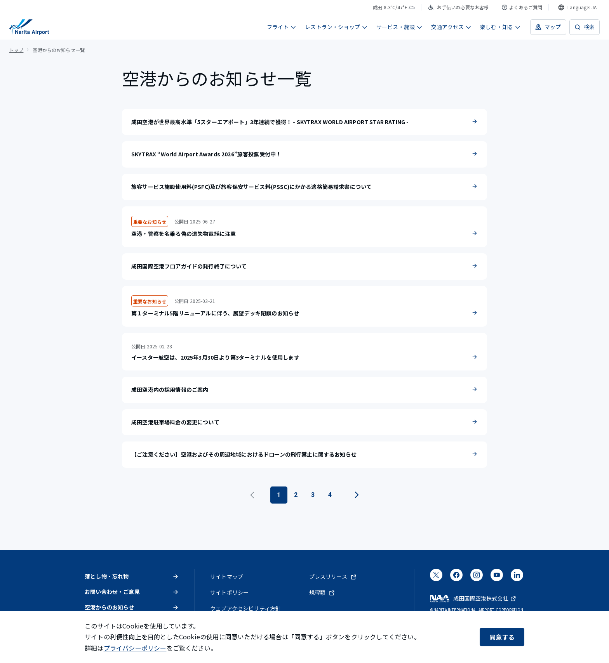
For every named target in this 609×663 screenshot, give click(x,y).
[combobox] (577, 7)
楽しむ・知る (500, 27)
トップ (16, 50)
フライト (282, 27)
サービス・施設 (399, 27)
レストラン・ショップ (336, 27)
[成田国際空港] (29, 27)
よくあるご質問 (521, 7)
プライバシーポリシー (135, 648)
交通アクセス (451, 27)
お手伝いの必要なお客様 (458, 7)
